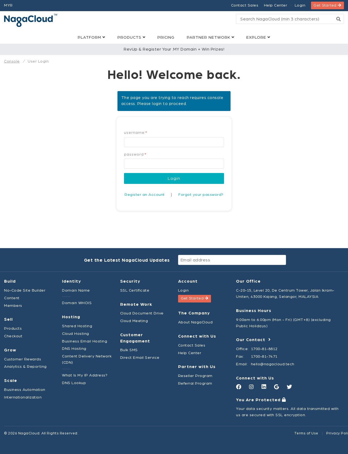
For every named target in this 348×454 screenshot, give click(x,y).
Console (12, 61)
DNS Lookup (74, 383)
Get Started (327, 5)
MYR (8, 5)
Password (135, 154)
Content (12, 298)
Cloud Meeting (134, 321)
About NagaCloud (195, 322)
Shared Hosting (77, 326)
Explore (258, 37)
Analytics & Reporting (25, 367)
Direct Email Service (140, 358)
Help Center (275, 5)
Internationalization (23, 397)
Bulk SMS (129, 350)
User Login (38, 61)
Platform (91, 37)
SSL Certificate (135, 290)
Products (131, 37)
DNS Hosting (74, 349)
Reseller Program (195, 376)
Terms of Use (306, 433)
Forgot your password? (200, 195)
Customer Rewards (22, 359)
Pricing (166, 37)
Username (135, 133)
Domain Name (76, 290)
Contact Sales (245, 5)
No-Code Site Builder (24, 290)
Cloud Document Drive (142, 313)
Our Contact (253, 340)
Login (300, 5)
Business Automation (24, 390)
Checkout (13, 336)
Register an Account (145, 195)
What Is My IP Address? (84, 375)
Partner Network (210, 37)
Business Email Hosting (84, 341)
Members (13, 306)
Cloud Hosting (75, 334)
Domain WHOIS (77, 303)
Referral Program (195, 383)
